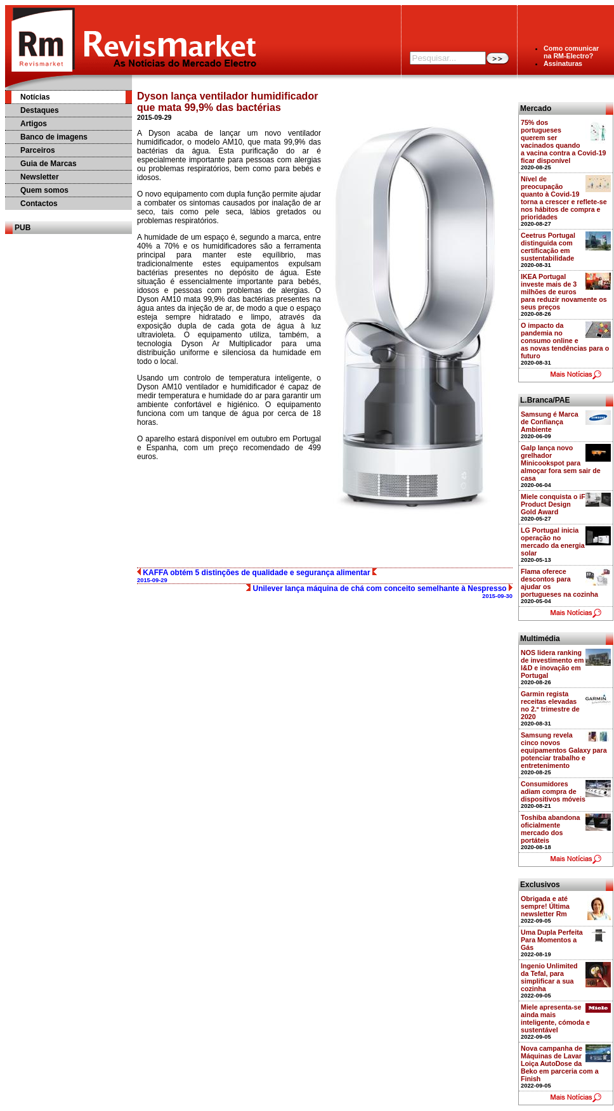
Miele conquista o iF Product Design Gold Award (553, 504)
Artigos (33, 123)
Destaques (39, 110)
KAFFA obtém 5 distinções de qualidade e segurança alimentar (257, 575)
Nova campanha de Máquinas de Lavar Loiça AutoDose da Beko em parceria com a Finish (560, 1063)
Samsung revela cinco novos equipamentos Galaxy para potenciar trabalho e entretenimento (564, 750)
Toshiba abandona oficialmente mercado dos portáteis (550, 829)
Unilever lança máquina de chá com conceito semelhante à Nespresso (379, 591)
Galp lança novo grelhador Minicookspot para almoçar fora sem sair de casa (561, 463)
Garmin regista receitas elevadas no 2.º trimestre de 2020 (550, 705)
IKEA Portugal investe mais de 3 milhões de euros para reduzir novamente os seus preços (564, 292)
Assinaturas (563, 63)
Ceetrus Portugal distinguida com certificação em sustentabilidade (548, 246)
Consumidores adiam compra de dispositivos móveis (553, 791)
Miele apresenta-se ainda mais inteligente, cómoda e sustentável (555, 1018)
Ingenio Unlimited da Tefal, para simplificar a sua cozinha (549, 977)
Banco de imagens (54, 137)
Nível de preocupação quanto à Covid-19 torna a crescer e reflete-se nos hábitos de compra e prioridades (564, 198)
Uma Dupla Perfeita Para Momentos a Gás (552, 939)
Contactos (39, 203)
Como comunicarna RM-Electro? (571, 52)
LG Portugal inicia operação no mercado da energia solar (553, 541)
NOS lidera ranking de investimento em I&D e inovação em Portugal (552, 664)
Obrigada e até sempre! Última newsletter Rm (545, 906)
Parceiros (37, 150)
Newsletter (39, 176)
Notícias (35, 97)
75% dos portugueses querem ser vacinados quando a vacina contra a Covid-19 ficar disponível (563, 141)
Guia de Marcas (48, 163)
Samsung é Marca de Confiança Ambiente (549, 421)
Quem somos (44, 190)
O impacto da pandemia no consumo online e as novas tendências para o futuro (565, 341)
